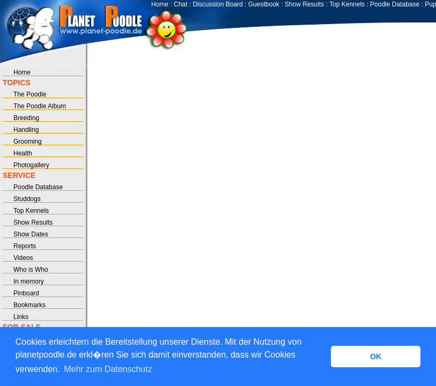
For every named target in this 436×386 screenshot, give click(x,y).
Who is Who (30, 269)
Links (20, 317)
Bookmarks (29, 305)
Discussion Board (217, 4)
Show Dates (30, 234)
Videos (23, 258)
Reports (24, 246)
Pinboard (26, 293)
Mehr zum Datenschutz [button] (108, 369)
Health (22, 153)
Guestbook (263, 4)
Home (159, 4)
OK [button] (376, 356)
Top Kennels (347, 4)
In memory (28, 281)
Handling (26, 129)
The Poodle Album (39, 106)
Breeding (26, 118)
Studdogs (27, 199)
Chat (180, 4)
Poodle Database (394, 4)
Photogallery (31, 165)
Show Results (304, 4)
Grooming (27, 141)
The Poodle (29, 94)
